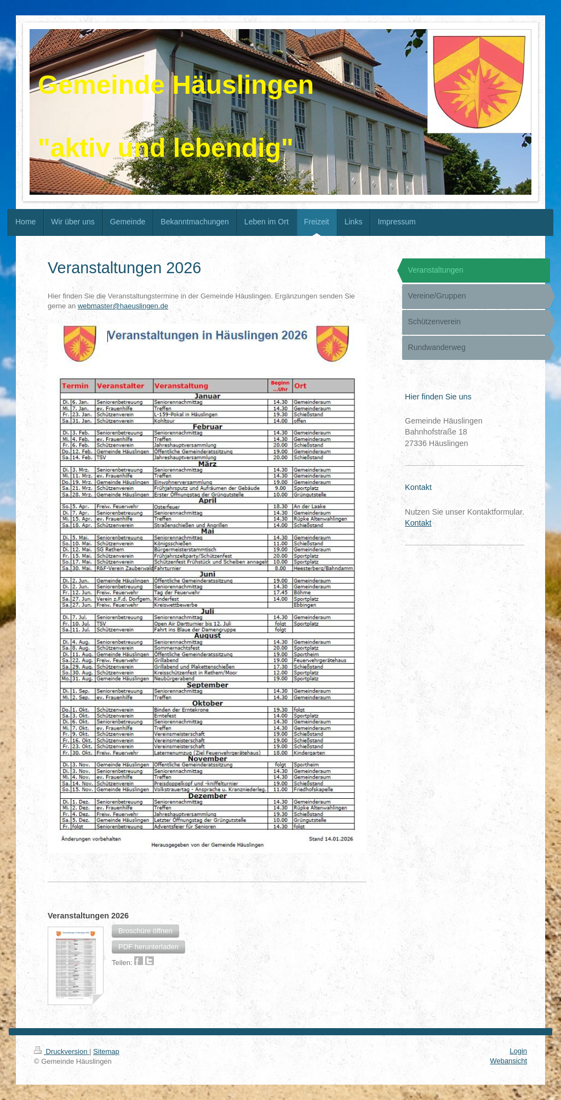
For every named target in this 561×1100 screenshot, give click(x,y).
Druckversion (61, 1051)
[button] (145, 931)
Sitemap (106, 1051)
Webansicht (508, 1061)
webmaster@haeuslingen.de (123, 306)
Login (518, 1051)
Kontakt (418, 522)
